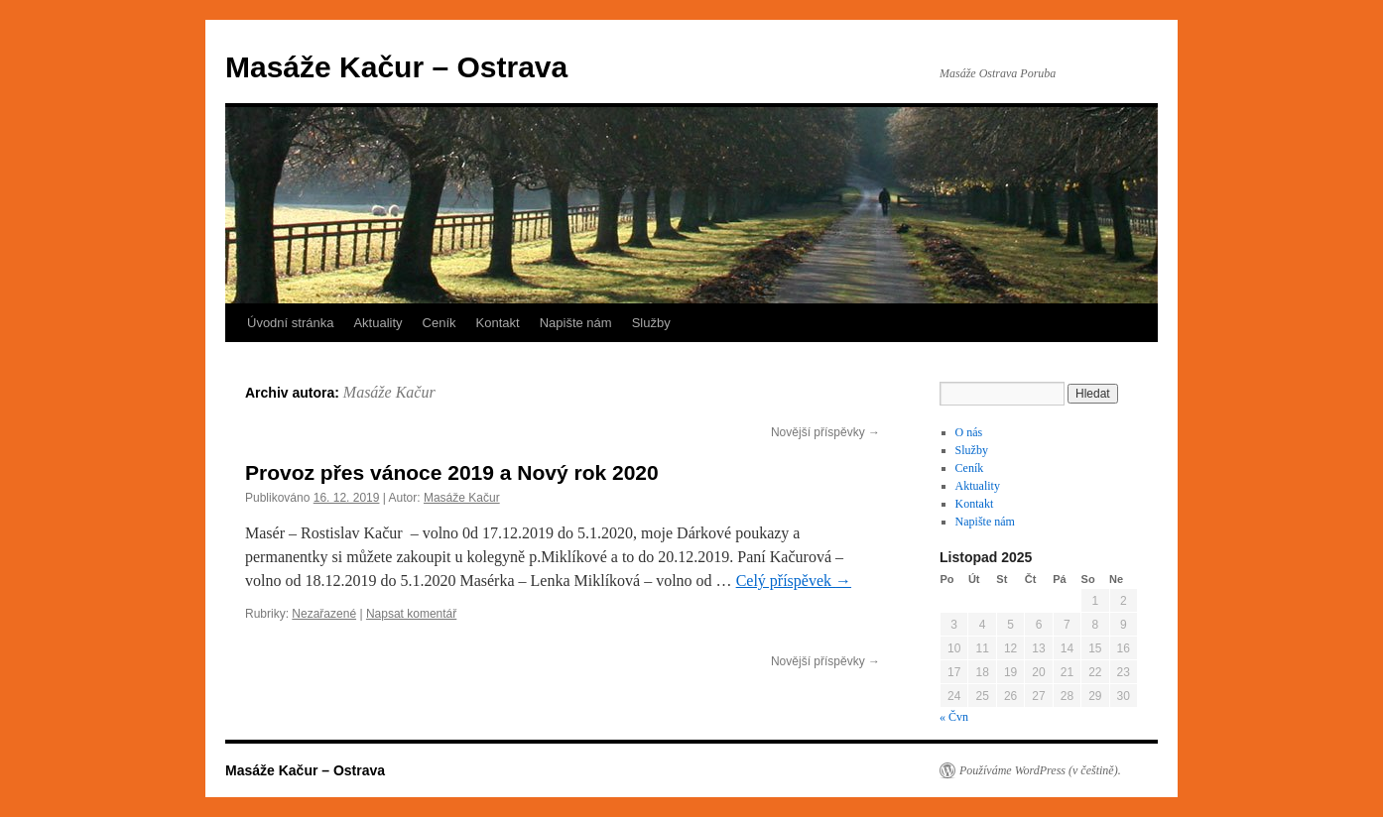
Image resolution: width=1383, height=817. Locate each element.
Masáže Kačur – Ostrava (396, 67)
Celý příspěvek (793, 580)
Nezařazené (324, 614)
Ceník (439, 322)
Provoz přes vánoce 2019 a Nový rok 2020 (452, 472)
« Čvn (954, 717)
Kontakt (498, 322)
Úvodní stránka (290, 322)
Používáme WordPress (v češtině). (1040, 770)
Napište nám (576, 322)
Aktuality (377, 322)
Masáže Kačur (389, 392)
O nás (969, 432)
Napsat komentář (411, 614)
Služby (651, 322)
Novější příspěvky (825, 432)
